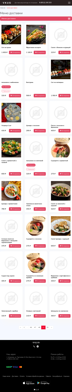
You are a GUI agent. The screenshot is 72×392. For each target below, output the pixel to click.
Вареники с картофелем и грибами (60, 277)
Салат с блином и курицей (60, 47)
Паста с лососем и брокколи (57, 126)
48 (39, 327)
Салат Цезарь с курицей (60, 239)
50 (47, 327)
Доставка (15, 376)
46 (31, 327)
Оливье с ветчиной (33, 311)
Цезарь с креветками (9, 204)
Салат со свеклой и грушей (58, 205)
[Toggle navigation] (69, 2)
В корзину (15, 52)
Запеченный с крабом (9, 311)
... (27, 327)
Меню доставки (8, 18)
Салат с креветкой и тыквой (9, 161)
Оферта (48, 376)
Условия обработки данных (35, 376)
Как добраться (57, 376)
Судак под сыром (7, 276)
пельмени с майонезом (10, 82)
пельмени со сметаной (34, 161)
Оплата (22, 376)
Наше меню (6, 376)
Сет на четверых (57, 82)
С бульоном (5, 91)
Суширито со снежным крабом (34, 277)
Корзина (66, 376)
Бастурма (29, 82)
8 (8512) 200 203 (45, 3)
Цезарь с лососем (32, 126)
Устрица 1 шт (6, 126)
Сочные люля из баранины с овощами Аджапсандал (9, 240)
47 (35, 327)
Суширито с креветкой (59, 161)
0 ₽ (36, 390)
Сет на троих (6, 47)
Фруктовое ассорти (33, 47)
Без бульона (6, 87)
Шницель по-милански (59, 311)
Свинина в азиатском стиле (34, 205)
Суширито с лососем (33, 239)
